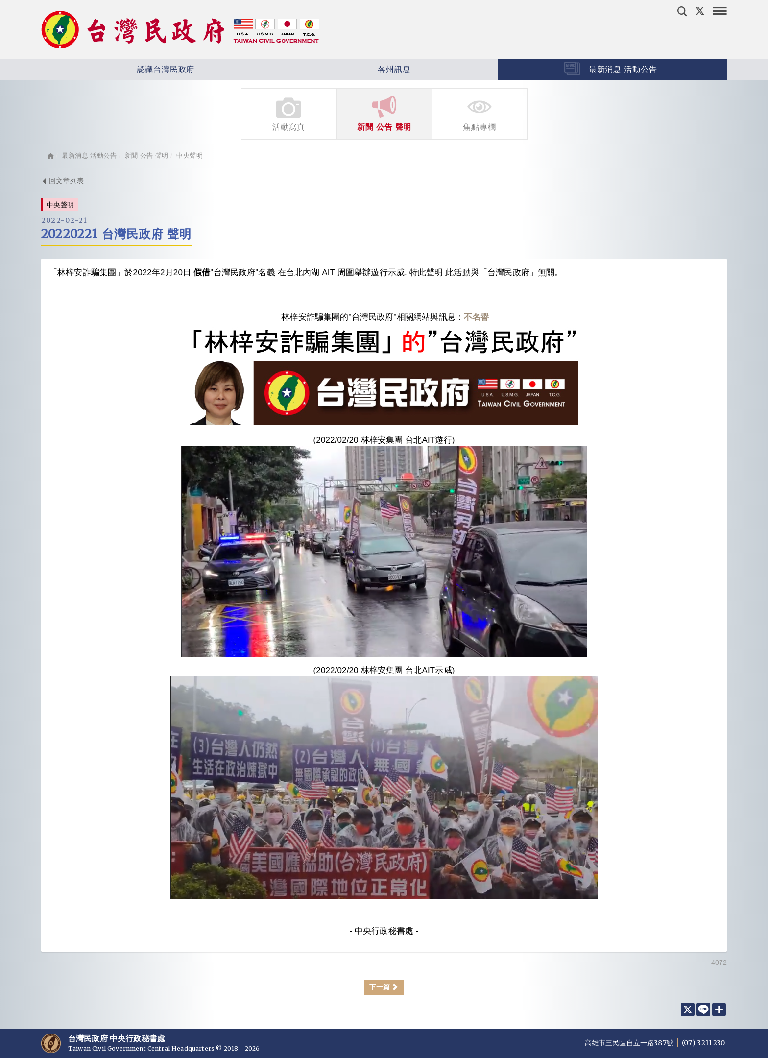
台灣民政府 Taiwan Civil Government (180, 29)
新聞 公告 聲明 (384, 113)
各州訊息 (365, 69)
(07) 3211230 (703, 1042)
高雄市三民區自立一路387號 (630, 1042)
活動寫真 (289, 113)
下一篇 (384, 987)
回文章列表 (62, 181)
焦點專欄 (479, 113)
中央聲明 (189, 155)
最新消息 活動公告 (610, 68)
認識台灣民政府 (136, 69)
